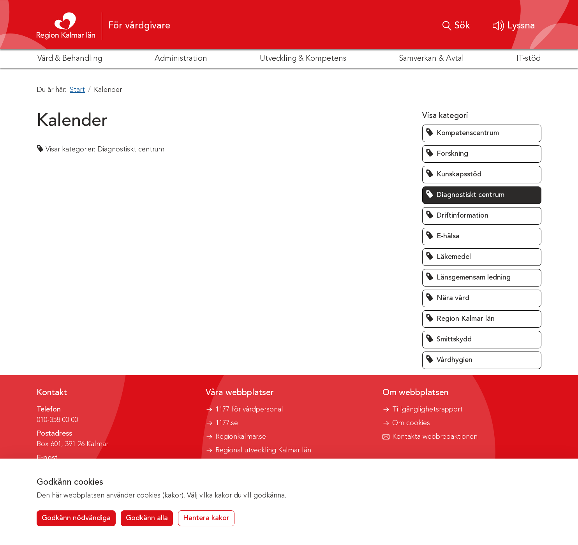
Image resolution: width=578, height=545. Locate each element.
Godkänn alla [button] (147, 518)
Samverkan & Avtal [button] (431, 59)
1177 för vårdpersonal (249, 409)
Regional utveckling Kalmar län (263, 450)
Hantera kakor (206, 518)
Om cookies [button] (411, 423)
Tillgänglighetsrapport (427, 409)
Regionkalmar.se (240, 436)
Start (77, 89)
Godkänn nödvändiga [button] (76, 518)
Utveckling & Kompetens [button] (303, 59)
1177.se (226, 423)
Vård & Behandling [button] (69, 59)
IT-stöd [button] (528, 59)
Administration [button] (181, 59)
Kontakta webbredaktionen (435, 436)
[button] (513, 26)
